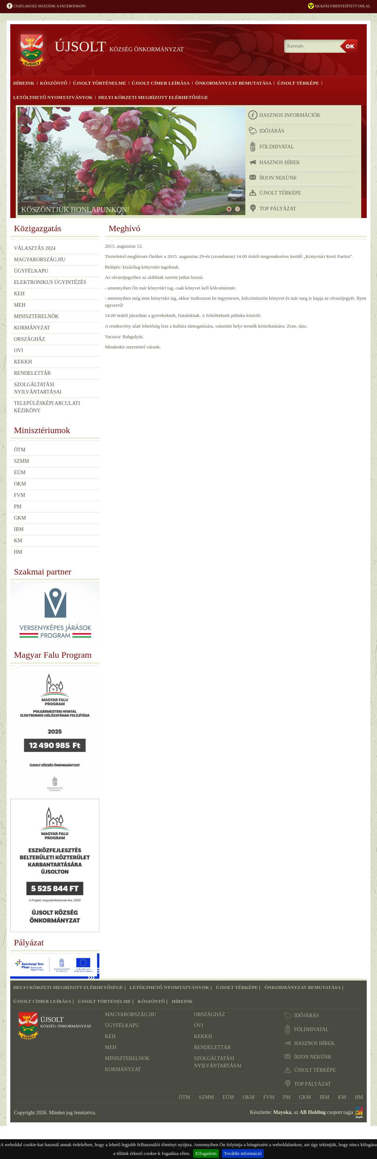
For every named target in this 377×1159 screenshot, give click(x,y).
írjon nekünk (272, 177)
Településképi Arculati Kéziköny (47, 406)
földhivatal (271, 146)
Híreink (23, 83)
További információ (243, 1153)
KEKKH (23, 361)
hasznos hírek (274, 162)
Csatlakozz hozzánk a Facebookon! (46, 6)
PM (17, 506)
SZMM (21, 461)
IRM (18, 529)
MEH (19, 304)
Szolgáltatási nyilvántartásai (38, 387)
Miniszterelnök (36, 316)
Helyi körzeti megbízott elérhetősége (153, 97)
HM (18, 552)
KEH (19, 293)
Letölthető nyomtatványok (52, 97)
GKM (20, 518)
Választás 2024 (34, 248)
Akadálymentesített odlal (339, 6)
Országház (29, 339)
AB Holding (313, 1112)
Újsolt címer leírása (160, 83)
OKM (20, 484)
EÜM (19, 472)
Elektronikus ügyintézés (50, 282)
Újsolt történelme (99, 83)
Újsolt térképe (297, 83)
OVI (18, 350)
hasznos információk (284, 115)
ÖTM (19, 450)
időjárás (266, 131)
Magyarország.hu (39, 259)
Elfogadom (206, 1153)
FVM (19, 495)
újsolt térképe (274, 193)
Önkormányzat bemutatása (233, 83)
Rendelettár (32, 373)
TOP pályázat (272, 208)
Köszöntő (53, 83)
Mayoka (282, 1112)
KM (18, 540)
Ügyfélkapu (31, 270)
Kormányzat (32, 327)
